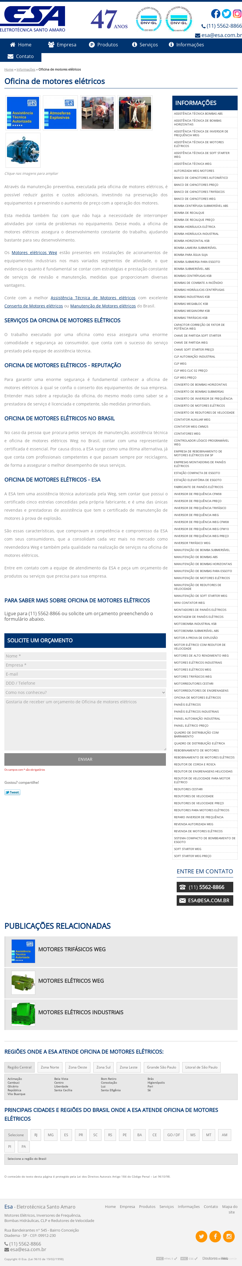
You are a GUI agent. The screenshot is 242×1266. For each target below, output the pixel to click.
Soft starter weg (187, 849)
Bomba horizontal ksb (191, 241)
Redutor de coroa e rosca (194, 764)
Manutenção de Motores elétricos (103, 306)
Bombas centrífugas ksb (192, 276)
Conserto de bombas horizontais (200, 385)
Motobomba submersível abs (196, 631)
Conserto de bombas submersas (199, 392)
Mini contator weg (189, 603)
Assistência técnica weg (192, 164)
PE (125, 1135)
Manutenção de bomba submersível (202, 550)
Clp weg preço (185, 378)
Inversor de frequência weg (196, 515)
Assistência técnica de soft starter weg (201, 155)
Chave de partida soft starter (197, 336)
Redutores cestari (188, 789)
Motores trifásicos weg (193, 677)
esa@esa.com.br (221, 35)
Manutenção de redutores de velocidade (197, 587)
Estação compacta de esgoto (197, 473)
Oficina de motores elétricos (197, 698)
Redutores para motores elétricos (201, 810)
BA (139, 1135)
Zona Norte (50, 1067)
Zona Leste (129, 1067)
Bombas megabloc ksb (191, 304)
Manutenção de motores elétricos (202, 578)
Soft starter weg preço (192, 856)
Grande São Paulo (161, 1067)
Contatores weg (187, 434)
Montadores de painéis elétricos (200, 610)
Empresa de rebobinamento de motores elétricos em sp (198, 453)
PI (9, 1147)
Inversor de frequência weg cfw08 (201, 522)
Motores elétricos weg (192, 670)
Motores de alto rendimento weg (201, 656)
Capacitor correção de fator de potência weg (199, 327)
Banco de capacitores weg (194, 199)
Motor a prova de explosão (196, 638)
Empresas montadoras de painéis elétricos (200, 464)
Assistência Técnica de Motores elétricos (93, 297)
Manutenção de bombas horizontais (203, 564)
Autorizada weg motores (194, 171)
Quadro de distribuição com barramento (196, 734)
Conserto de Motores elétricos (33, 306)
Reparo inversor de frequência (198, 817)
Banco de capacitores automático (201, 178)
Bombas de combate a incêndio (198, 283)
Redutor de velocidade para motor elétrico (202, 780)
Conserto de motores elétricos (199, 406)
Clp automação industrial (194, 357)
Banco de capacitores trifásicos (199, 192)
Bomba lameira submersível (195, 248)
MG (51, 1135)
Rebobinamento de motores (196, 750)
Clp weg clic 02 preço (191, 371)
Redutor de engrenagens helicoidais (203, 771)
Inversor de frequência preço (198, 501)
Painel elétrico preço (191, 726)
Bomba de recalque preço (194, 220)
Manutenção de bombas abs (196, 557)
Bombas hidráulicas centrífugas (199, 290)
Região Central (19, 1067)
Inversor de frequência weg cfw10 (201, 529)
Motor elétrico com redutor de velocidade (200, 647)
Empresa (62, 45)
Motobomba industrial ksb (195, 624)
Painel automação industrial (197, 719)
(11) (206, 887)
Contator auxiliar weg (192, 420)
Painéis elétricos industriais (196, 712)
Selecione (16, 1135)
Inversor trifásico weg (192, 543)
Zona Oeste (78, 1067)
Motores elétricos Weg (34, 252)
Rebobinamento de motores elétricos (204, 757)
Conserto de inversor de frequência (203, 399)
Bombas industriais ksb (192, 297)
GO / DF (173, 1135)
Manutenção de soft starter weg (200, 596)
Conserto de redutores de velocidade (204, 413)
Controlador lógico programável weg (201, 442)
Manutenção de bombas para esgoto (203, 571)
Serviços (145, 45)
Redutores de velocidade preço (199, 803)
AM (224, 1135)
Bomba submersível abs (192, 269)
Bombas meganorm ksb (192, 311)
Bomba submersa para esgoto (197, 262)
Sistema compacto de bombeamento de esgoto (205, 840)
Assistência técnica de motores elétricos (199, 144)
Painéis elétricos (187, 705)
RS (110, 1135)
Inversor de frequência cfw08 (198, 494)
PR (81, 1135)
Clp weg (180, 364)
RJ (35, 1135)
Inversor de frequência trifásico (200, 508)
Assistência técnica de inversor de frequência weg (201, 133)
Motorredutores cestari (193, 684)
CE (154, 1135)
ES (66, 1135)
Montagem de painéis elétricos (198, 617)
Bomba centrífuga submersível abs (201, 206)
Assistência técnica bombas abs (198, 114)
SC (95, 1135)
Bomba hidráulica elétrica (194, 227)
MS (193, 1135)
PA (24, 1147)
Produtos (103, 45)
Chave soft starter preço (194, 350)
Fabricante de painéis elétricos (198, 487)
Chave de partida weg (191, 343)
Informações (186, 45)
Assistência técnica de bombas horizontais (197, 122)
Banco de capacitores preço (196, 185)
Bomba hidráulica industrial (196, 234)
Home (20, 45)
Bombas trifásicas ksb (190, 318)
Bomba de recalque (189, 213)
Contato (21, 56)
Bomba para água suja (191, 255)
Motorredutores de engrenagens (201, 691)
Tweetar (12, 792)
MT (208, 1135)
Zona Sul (104, 1067)
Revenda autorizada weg (193, 824)
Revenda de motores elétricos (198, 831)
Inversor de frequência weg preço (201, 536)
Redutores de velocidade (194, 796)
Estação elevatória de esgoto (198, 480)
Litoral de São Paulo (201, 1067)
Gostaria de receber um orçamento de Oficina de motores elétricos (85, 724)
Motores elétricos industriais (198, 663)
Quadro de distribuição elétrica (199, 743)
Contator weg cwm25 (191, 427)
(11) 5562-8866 (224, 26)
